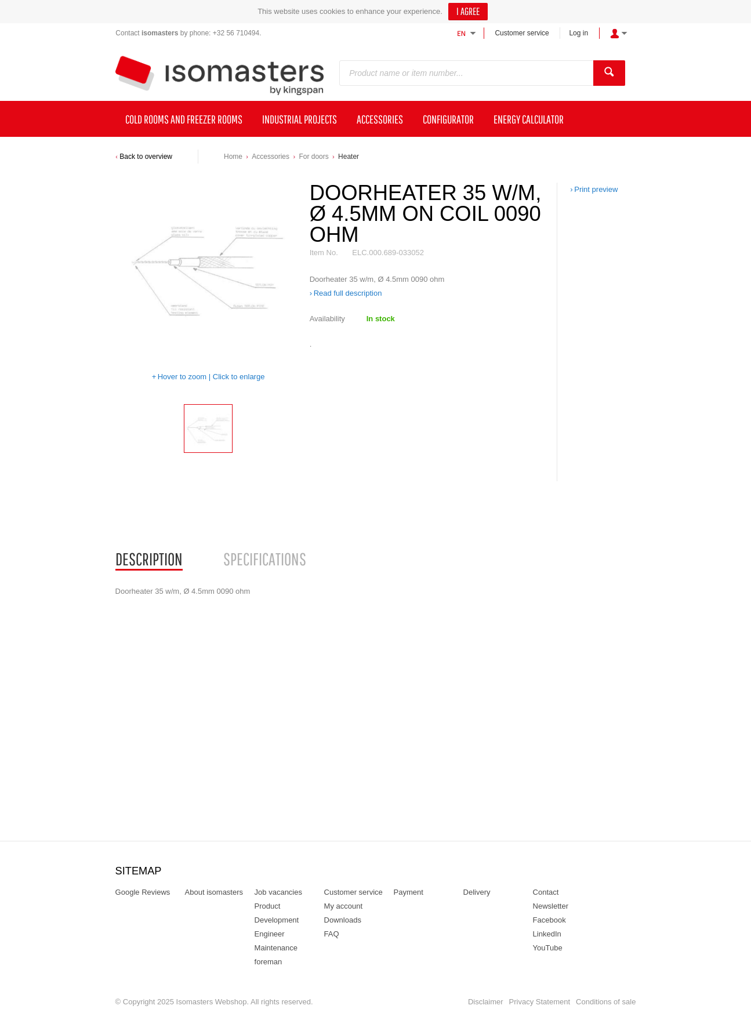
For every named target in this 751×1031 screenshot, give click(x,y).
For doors (313, 157)
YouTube (548, 947)
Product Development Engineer (277, 920)
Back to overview (145, 157)
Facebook (549, 920)
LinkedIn (547, 934)
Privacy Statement (540, 1001)
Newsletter (550, 906)
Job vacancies (278, 892)
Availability (327, 318)
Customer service (522, 33)
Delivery (477, 892)
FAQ (331, 934)
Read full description (348, 293)
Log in (578, 33)
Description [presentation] (149, 559)
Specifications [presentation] (264, 559)
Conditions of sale (606, 1001)
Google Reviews (142, 892)
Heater (348, 157)
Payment (408, 892)
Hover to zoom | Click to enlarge (211, 376)
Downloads (342, 920)
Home (233, 157)
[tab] (149, 559)
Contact (546, 892)
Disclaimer (485, 1001)
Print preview (596, 189)
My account (343, 906)
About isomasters (214, 892)
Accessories (270, 157)
